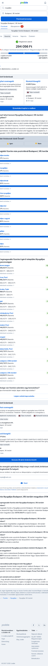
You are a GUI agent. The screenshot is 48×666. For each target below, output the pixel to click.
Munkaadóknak (21, 634)
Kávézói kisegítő (33, 81)
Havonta (7, 36)
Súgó (3, 639)
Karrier (4, 644)
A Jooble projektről (7, 636)
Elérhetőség (5, 641)
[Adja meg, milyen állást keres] (24, 8)
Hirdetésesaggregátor (23, 637)
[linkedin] (44, 625)
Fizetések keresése (24, 19)
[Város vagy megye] (24, 13)
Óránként (32, 36)
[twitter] (39, 625)
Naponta (23, 36)
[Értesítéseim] (45, 2)
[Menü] (3, 3)
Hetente (15, 36)
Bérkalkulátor (35, 658)
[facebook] (33, 625)
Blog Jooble (20, 639)
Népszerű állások (36, 634)
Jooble (13, 663)
